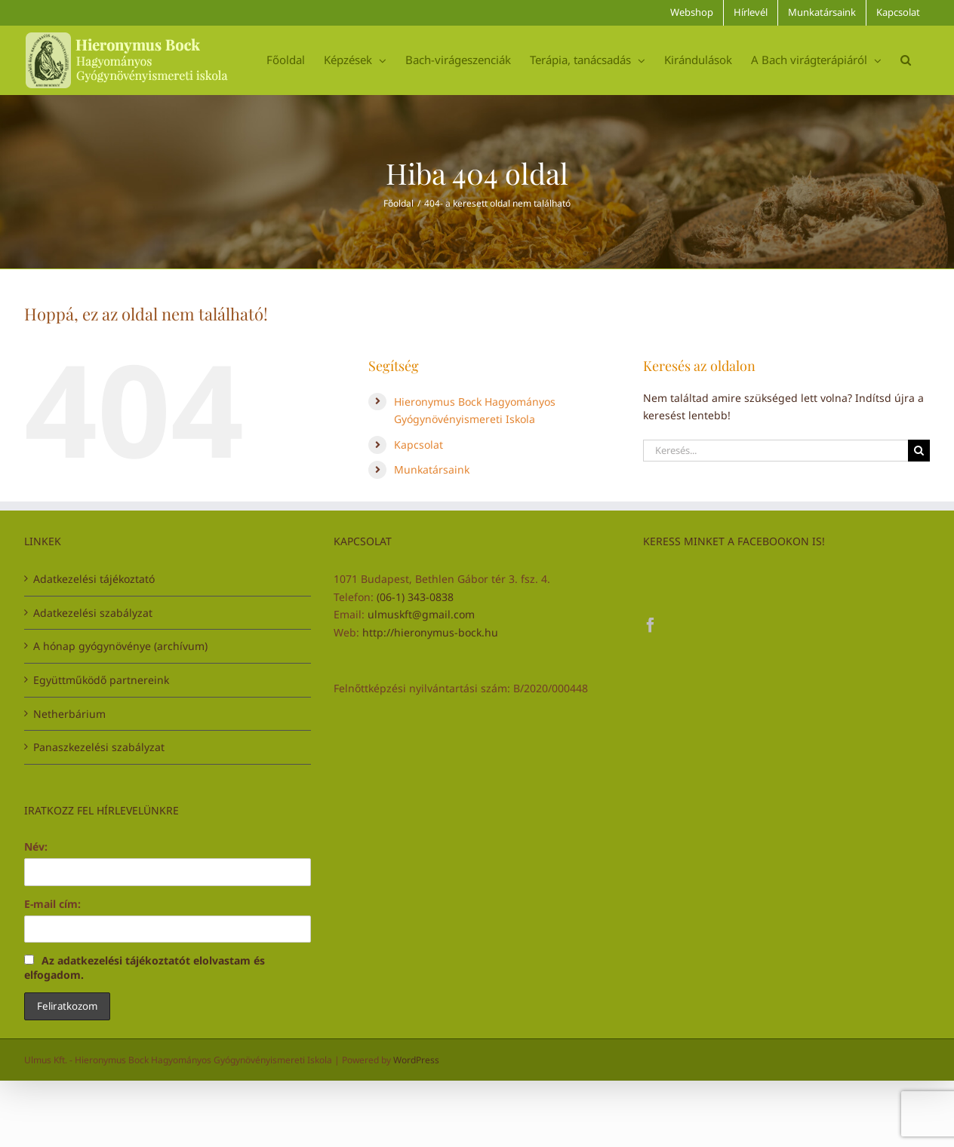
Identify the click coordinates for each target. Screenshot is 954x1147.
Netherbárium (69, 714)
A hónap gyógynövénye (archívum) (120, 646)
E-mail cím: (52, 904)
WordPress (416, 1059)
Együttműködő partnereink (101, 680)
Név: (36, 846)
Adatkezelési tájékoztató (94, 579)
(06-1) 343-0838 (415, 597)
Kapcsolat (418, 444)
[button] (905, 60)
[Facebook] (650, 625)
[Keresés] (919, 451)
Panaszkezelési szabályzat (99, 747)
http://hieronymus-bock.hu (430, 632)
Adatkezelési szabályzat (92, 613)
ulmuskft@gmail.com (421, 614)
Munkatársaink (431, 469)
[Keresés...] (775, 451)
